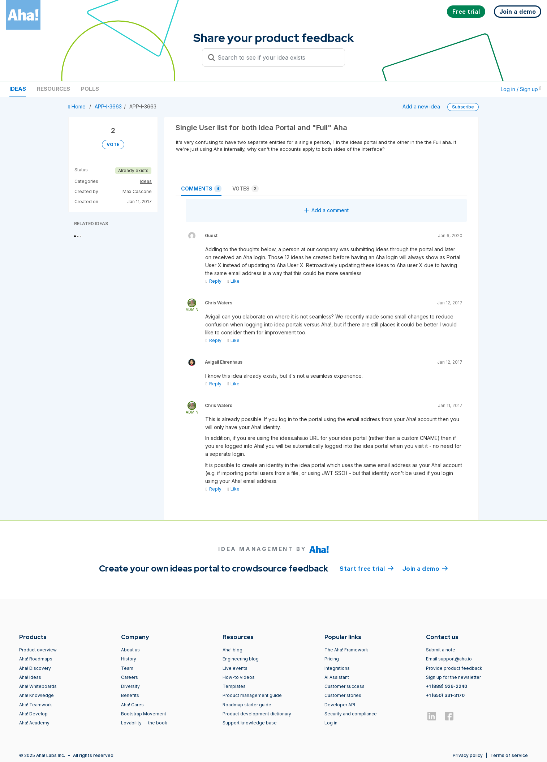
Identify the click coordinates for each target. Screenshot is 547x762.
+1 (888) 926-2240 (446, 686)
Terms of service (509, 755)
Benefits (130, 695)
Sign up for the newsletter (453, 677)
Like (233, 281)
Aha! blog (232, 649)
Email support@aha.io (449, 659)
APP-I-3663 (108, 106)
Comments (201, 188)
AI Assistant (336, 677)
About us (130, 649)
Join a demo (425, 568)
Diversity (130, 686)
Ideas (17, 88)
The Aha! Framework (346, 649)
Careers (129, 677)
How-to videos (239, 677)
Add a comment (326, 210)
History (128, 659)
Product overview (38, 649)
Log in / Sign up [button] (521, 89)
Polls (90, 88)
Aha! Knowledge (36, 695)
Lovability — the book (144, 722)
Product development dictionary (257, 713)
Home (77, 106)
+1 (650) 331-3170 (445, 695)
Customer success (344, 686)
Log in (330, 722)
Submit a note (440, 649)
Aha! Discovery (35, 668)
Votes (245, 188)
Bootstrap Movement (143, 713)
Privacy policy (468, 755)
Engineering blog (241, 659)
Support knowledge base (250, 722)
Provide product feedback (454, 668)
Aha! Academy (34, 722)
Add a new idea (421, 106)
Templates (234, 686)
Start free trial (367, 568)
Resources (53, 88)
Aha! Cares (132, 704)
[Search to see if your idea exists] (277, 57)
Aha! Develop (33, 713)
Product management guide (252, 695)
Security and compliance (350, 713)
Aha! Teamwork (35, 704)
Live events (235, 668)
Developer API (339, 704)
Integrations (337, 668)
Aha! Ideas (30, 677)
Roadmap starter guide (247, 704)
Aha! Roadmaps (35, 659)
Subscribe (463, 107)
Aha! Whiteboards (38, 686)
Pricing (331, 659)
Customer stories (342, 695)
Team (127, 668)
